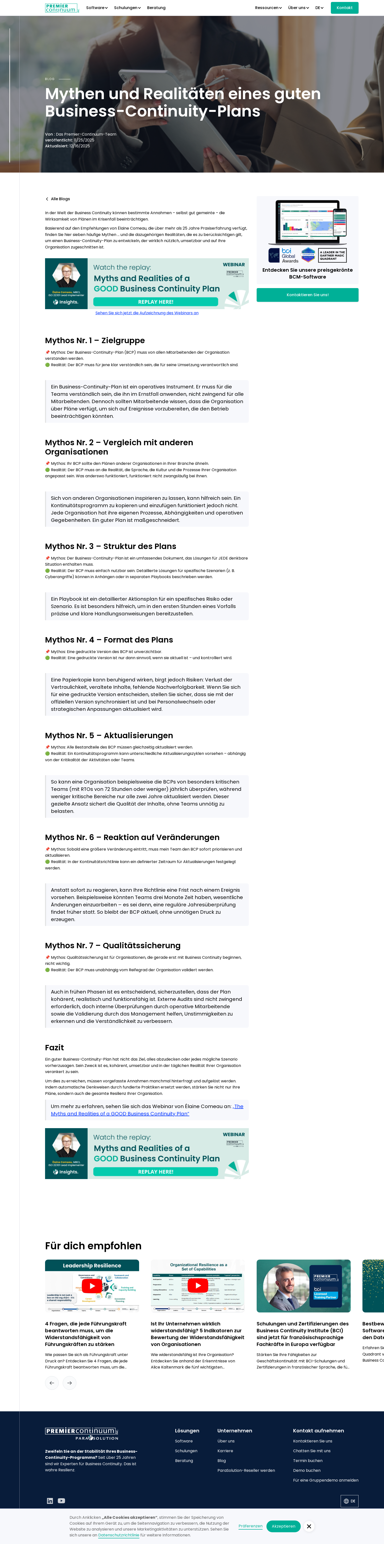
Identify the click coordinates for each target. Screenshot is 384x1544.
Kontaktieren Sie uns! (308, 295)
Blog (221, 1460)
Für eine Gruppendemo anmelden (326, 1480)
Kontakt (345, 8)
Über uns (226, 1441)
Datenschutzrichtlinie (118, 1535)
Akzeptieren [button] (283, 1526)
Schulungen (186, 1451)
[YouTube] (61, 1501)
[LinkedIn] (50, 1501)
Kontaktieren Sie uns (312, 1441)
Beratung (156, 8)
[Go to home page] (92, 1433)
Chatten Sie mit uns (312, 1451)
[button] (97, 8)
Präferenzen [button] (251, 1526)
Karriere (225, 1451)
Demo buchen (307, 1470)
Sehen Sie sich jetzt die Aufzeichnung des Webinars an (147, 313)
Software (184, 1441)
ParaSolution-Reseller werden (246, 1470)
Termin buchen (308, 1460)
